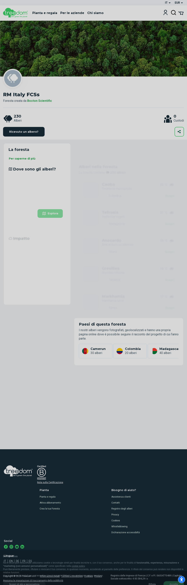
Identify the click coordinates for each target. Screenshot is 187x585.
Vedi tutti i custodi (128, 395)
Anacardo (111, 223)
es (30, 561)
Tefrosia (110, 195)
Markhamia (113, 279)
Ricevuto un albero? (23, 131)
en (11, 561)
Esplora (50, 213)
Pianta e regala (48, 496)
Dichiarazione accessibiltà (125, 532)
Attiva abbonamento (50, 502)
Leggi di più (17, 280)
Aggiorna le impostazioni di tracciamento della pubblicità (33, 580)
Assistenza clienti (121, 496)
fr (23, 561)
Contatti (115, 502)
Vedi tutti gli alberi (128, 306)
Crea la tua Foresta (50, 508)
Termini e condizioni (72, 576)
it (5, 561)
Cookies (115, 520)
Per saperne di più (22, 158)
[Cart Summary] (181, 12)
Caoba (108, 167)
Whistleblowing (119, 526)
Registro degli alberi (121, 508)
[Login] (165, 13)
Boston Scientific (39, 101)
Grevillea (111, 251)
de (17, 561)
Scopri (169, 179)
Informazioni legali (50, 576)
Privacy (115, 514)
